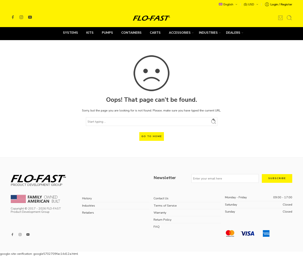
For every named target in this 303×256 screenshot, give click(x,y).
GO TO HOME (151, 136)
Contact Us (161, 198)
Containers (131, 33)
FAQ (157, 227)
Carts (155, 33)
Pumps (107, 33)
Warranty (160, 213)
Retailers (88, 213)
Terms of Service (165, 205)
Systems (70, 33)
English (226, 4)
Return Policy (162, 220)
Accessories (180, 33)
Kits (90, 33)
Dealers (233, 33)
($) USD (249, 4)
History (87, 198)
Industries (208, 33)
